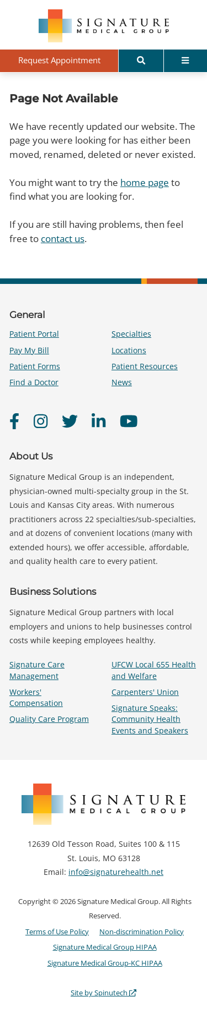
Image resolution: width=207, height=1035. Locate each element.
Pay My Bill (29, 350)
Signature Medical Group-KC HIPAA (104, 963)
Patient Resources (145, 366)
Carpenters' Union (145, 692)
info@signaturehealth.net (115, 872)
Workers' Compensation (36, 697)
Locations (129, 350)
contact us (62, 238)
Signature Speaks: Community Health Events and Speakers (150, 719)
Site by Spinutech (103, 993)
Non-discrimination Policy (141, 932)
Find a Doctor (34, 382)
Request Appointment (59, 59)
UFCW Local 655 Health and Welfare (154, 670)
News (122, 382)
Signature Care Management (37, 670)
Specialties (131, 333)
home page (144, 182)
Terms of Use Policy (57, 932)
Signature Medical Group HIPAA (105, 947)
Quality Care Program (49, 719)
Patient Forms (34, 366)
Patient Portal (34, 333)
